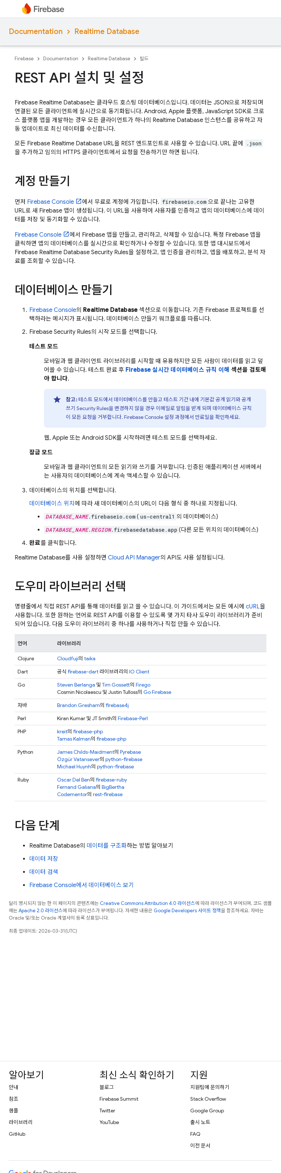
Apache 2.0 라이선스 (41, 911)
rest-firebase (108, 794)
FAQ (195, 1134)
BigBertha (113, 787)
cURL (253, 606)
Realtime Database (106, 31)
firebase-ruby (111, 779)
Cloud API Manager (134, 557)
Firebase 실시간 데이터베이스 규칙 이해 (177, 370)
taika (89, 658)
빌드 (144, 59)
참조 (13, 1099)
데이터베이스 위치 (52, 503)
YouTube (109, 1122)
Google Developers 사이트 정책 (187, 911)
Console (50, 202)
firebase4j (117, 705)
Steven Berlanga (76, 684)
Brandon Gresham (78, 705)
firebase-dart (83, 671)
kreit (62, 731)
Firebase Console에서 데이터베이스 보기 (81, 885)
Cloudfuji (67, 658)
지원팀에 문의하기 (209, 1087)
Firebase (24, 59)
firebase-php (88, 731)
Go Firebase (157, 692)
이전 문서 (200, 1145)
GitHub (17, 1134)
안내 (13, 1087)
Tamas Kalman (74, 738)
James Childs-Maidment (85, 752)
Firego (143, 684)
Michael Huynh (74, 766)
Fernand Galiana (76, 787)
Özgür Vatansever (78, 759)
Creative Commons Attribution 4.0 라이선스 (147, 903)
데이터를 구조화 (107, 845)
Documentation (36, 31)
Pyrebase (130, 752)
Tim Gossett (116, 684)
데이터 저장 (43, 859)
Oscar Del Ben (73, 779)
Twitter (107, 1110)
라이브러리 (21, 1122)
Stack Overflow (208, 1099)
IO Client (139, 671)
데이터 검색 (43, 872)
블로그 (107, 1087)
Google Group (207, 1110)
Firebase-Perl (133, 718)
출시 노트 (200, 1122)
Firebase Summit (119, 1099)
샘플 (13, 1110)
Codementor (72, 794)
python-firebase (123, 759)
